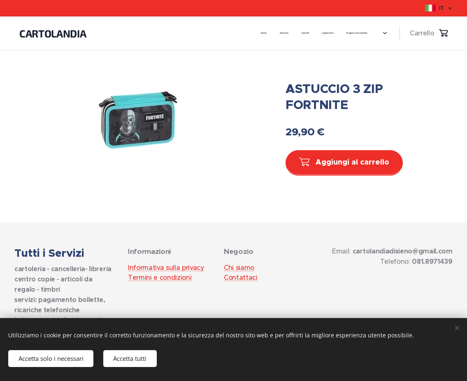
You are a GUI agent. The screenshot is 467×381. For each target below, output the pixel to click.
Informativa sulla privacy (166, 267)
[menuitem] (281, 33)
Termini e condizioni (159, 277)
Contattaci (241, 277)
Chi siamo (239, 267)
